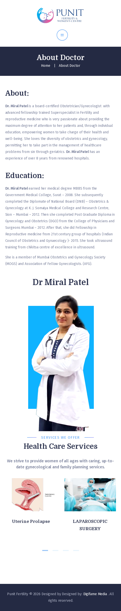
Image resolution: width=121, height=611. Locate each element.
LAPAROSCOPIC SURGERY (90, 525)
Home (45, 66)
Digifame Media (95, 594)
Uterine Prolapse (31, 521)
